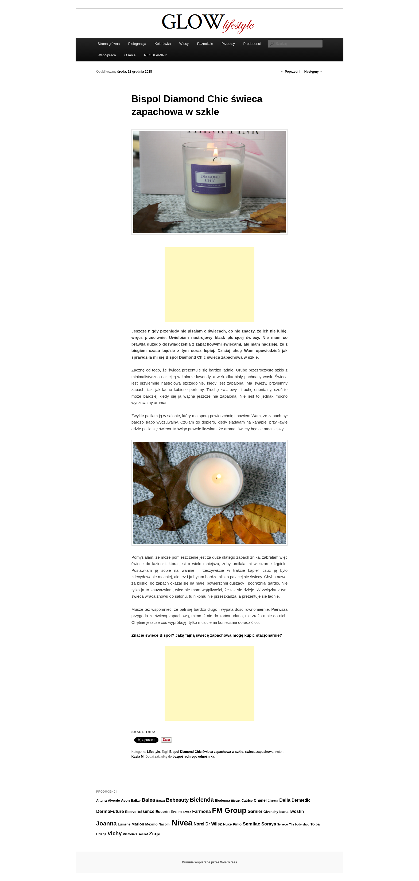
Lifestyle (153, 752)
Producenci (252, 44)
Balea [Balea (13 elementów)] (148, 800)
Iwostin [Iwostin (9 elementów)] (297, 811)
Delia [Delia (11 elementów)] (284, 800)
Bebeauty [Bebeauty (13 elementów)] (177, 800)
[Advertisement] (209, 284)
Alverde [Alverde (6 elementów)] (114, 800)
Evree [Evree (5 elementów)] (187, 811)
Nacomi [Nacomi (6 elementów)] (164, 824)
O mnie (129, 55)
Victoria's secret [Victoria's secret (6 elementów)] (135, 834)
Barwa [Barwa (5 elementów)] (160, 800)
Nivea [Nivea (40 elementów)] (182, 822)
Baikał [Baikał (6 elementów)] (136, 800)
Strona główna (109, 44)
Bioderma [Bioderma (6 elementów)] (222, 800)
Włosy (184, 44)
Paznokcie (205, 44)
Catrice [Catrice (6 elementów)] (247, 800)
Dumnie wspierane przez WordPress (209, 862)
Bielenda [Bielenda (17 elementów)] (202, 800)
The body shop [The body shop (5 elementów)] (299, 824)
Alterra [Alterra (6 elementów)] (101, 800)
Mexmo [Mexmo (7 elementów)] (151, 824)
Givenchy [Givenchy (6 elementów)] (270, 812)
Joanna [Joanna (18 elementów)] (106, 823)
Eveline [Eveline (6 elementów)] (176, 812)
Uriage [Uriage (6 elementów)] (101, 834)
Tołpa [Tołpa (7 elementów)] (315, 824)
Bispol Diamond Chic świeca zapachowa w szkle (206, 752)
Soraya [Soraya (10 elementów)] (268, 823)
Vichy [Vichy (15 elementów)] (114, 833)
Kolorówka (163, 44)
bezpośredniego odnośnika (193, 756)
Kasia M (137, 756)
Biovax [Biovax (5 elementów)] (235, 800)
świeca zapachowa (259, 752)
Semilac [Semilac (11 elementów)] (251, 824)
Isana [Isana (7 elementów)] (283, 812)
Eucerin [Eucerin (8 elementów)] (163, 811)
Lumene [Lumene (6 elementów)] (124, 824)
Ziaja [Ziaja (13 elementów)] (155, 833)
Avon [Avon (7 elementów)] (125, 800)
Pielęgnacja (137, 44)
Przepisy (228, 44)
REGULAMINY (155, 55)
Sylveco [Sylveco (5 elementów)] (282, 824)
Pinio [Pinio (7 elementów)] (237, 824)
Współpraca (107, 55)
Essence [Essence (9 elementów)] (145, 811)
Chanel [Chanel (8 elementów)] (260, 800)
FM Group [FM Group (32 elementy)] (229, 810)
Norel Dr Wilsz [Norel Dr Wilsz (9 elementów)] (208, 824)
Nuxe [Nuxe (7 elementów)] (227, 824)
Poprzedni (290, 71)
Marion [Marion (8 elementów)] (137, 824)
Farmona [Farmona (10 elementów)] (201, 811)
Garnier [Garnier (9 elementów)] (254, 811)
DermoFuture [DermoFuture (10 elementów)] (110, 811)
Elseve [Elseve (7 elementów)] (130, 812)
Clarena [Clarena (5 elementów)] (273, 800)
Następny (313, 71)
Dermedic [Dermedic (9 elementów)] (301, 800)
